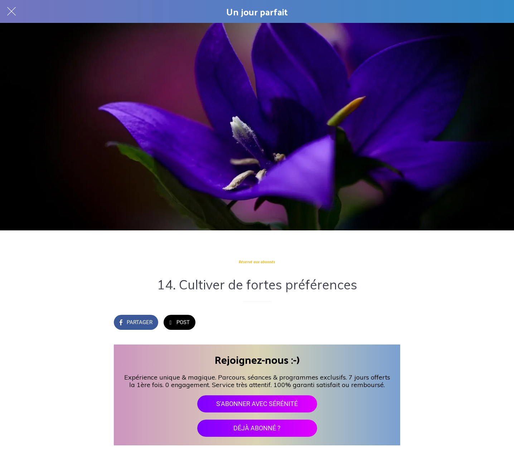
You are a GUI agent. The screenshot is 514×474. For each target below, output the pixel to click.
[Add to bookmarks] (391, 323)
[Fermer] (11, 11)
